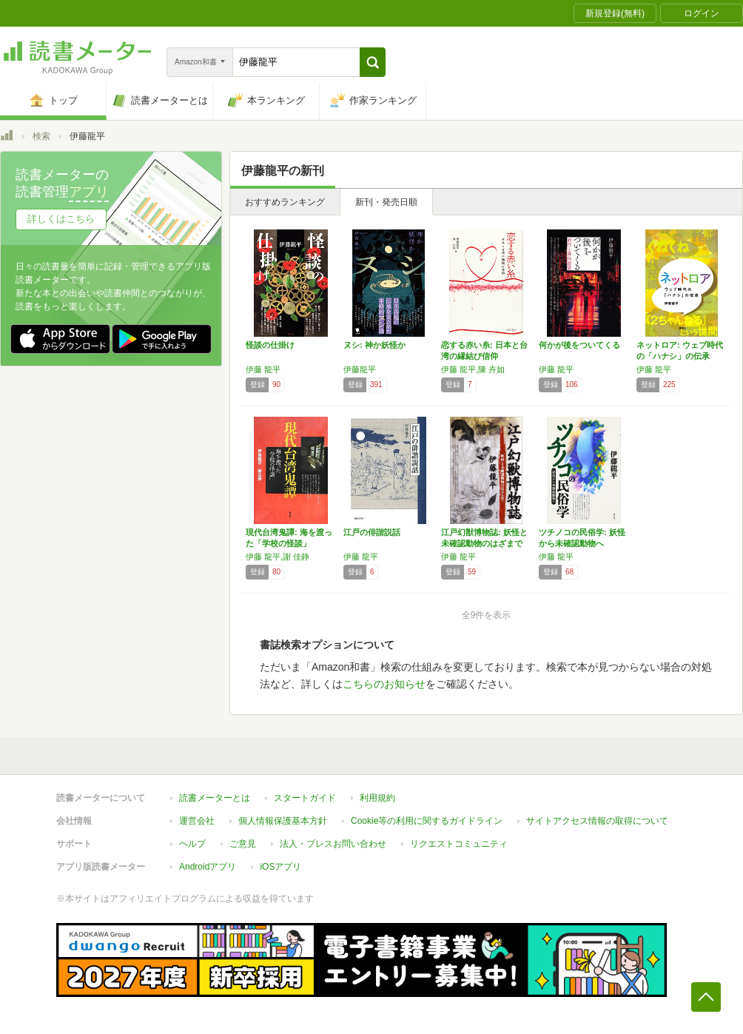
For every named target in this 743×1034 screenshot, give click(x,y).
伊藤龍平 (359, 369)
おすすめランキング (285, 202)
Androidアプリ (207, 866)
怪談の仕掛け (270, 344)
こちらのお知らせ (384, 684)
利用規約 (377, 797)
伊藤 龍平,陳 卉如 (473, 369)
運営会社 (197, 820)
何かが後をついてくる (579, 344)
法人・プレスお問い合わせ (333, 843)
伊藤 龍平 (263, 369)
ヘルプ (192, 843)
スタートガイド (305, 797)
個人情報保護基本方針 (282, 820)
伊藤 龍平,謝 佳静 (277, 556)
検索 (41, 136)
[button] (373, 62)
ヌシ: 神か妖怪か (374, 344)
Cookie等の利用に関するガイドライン (426, 820)
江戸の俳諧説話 (371, 532)
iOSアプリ (280, 866)
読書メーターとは (214, 797)
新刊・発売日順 (386, 202)
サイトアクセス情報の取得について (597, 820)
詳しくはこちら (61, 218)
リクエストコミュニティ (459, 843)
